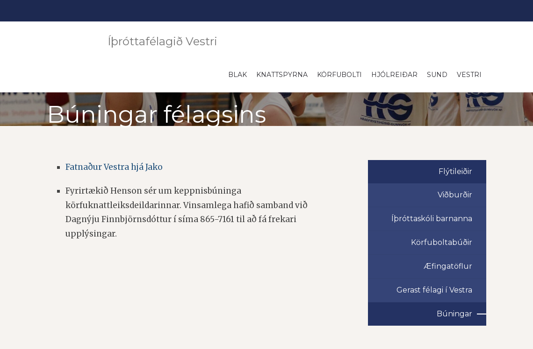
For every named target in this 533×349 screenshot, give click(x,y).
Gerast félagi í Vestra (434, 290)
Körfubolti (339, 74)
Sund (437, 74)
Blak (237, 74)
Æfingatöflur (448, 266)
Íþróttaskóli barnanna (431, 218)
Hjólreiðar (394, 74)
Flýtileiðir (455, 171)
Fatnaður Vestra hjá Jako (114, 167)
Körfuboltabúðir (441, 242)
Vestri (469, 74)
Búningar (454, 313)
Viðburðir (455, 194)
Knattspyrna (282, 74)
